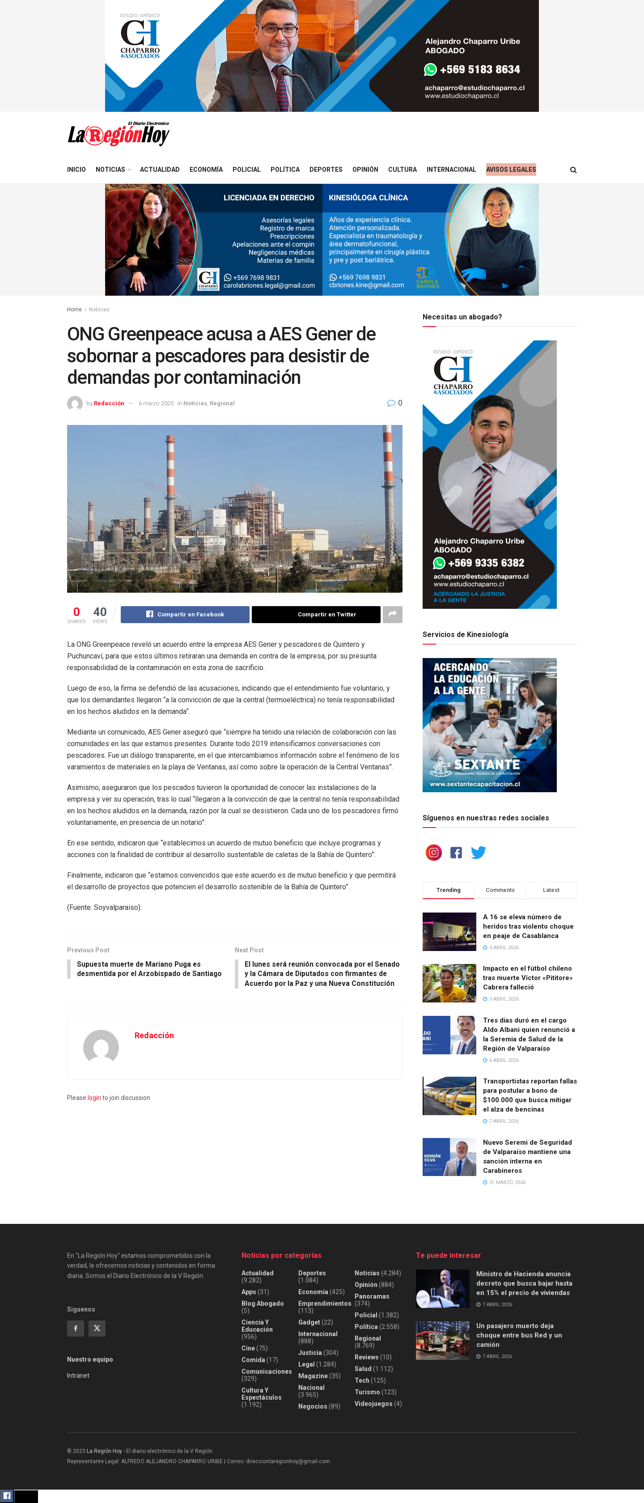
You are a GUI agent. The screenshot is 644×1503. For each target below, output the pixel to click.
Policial (247, 169)
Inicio (76, 169)
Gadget (309, 1322)
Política (285, 169)
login (94, 1108)
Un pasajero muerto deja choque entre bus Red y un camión (519, 1335)
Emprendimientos (325, 1303)
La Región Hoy (104, 1451)
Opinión (365, 169)
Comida (253, 1359)
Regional (222, 403)
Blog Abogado (263, 1303)
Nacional (311, 1387)
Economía (206, 169)
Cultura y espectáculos (262, 1394)
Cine (248, 1348)
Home (74, 309)
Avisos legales (511, 169)
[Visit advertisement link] (322, 56)
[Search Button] (573, 169)
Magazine (313, 1376)
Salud (363, 1368)
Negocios (312, 1406)
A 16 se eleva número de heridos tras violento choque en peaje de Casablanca (528, 926)
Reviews (367, 1357)
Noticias (110, 169)
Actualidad (160, 169)
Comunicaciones (267, 1371)
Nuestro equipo (90, 1359)
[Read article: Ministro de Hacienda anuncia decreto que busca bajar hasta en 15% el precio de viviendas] (443, 1288)
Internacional (451, 169)
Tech (362, 1380)
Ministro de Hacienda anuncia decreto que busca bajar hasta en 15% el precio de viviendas (524, 1283)
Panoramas (372, 1296)
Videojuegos (374, 1403)
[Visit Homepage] (118, 134)
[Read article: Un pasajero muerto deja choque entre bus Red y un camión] (443, 1340)
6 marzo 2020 (156, 403)
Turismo (367, 1392)
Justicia (310, 1352)
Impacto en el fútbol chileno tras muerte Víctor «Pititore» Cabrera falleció (528, 977)
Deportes (326, 169)
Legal (306, 1364)
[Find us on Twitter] (97, 1328)
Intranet (78, 1375)
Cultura (402, 169)
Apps (249, 1291)
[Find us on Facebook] (75, 1328)
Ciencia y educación (257, 1326)
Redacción (109, 403)
